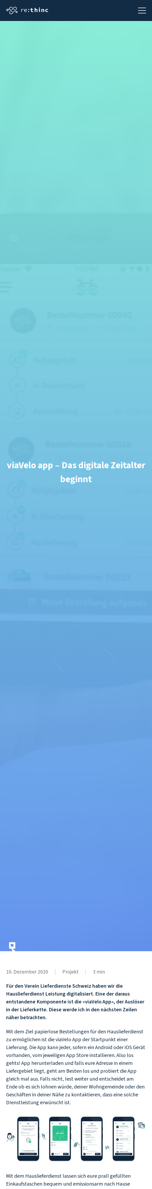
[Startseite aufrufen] (27, 10)
